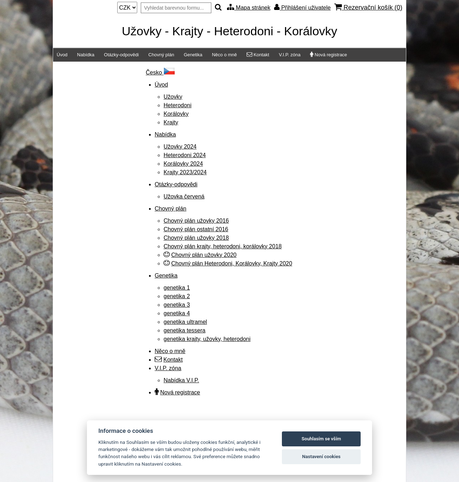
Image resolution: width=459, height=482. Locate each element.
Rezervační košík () (368, 7)
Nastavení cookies (321, 456)
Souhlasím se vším (321, 438)
